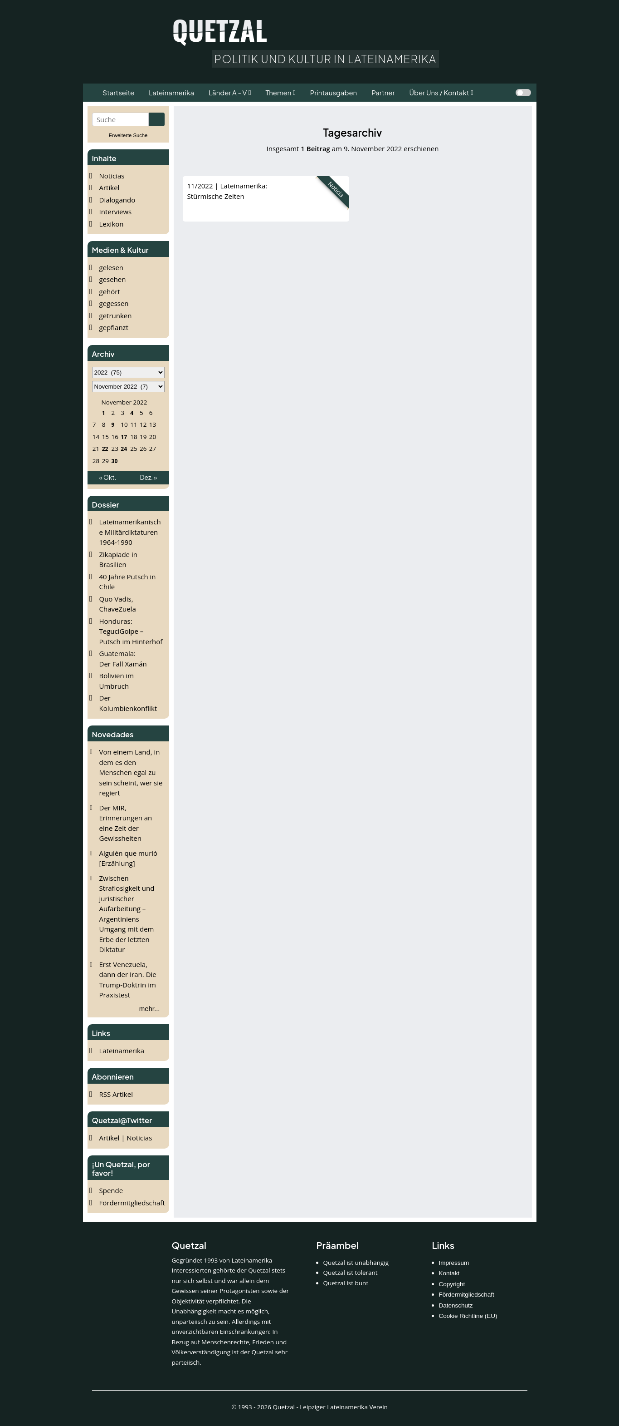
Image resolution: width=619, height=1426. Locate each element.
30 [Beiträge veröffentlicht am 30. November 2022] (114, 460)
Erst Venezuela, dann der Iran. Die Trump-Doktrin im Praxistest (127, 980)
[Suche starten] (157, 119)
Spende (111, 1190)
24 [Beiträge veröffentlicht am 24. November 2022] (124, 448)
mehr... (149, 1008)
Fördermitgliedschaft (132, 1202)
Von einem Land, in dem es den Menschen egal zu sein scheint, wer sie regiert (131, 772)
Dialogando (117, 199)
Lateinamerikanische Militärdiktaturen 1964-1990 (130, 532)
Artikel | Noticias (125, 1137)
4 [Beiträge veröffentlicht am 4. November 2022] (131, 412)
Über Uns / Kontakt (439, 92)
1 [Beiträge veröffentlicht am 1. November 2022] (103, 412)
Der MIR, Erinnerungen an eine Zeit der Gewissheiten (125, 823)
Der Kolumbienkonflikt (128, 703)
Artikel (109, 187)
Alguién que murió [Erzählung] (128, 858)
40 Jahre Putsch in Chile (127, 582)
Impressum (454, 1262)
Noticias (112, 175)
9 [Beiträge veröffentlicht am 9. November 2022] (112, 424)
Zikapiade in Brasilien (118, 559)
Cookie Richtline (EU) (468, 1316)
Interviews (115, 211)
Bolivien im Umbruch (116, 681)
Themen (278, 92)
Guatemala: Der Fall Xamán (123, 658)
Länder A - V (228, 92)
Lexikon (111, 223)
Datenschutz (456, 1305)
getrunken (115, 315)
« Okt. (108, 477)
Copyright (452, 1284)
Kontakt (449, 1273)
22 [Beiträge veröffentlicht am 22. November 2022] (105, 448)
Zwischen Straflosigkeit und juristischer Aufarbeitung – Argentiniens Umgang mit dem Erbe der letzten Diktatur (127, 913)
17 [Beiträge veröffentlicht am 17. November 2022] (124, 436)
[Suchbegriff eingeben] (120, 119)
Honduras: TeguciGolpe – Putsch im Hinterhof (131, 631)
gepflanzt (114, 327)
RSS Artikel (116, 1094)
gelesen (111, 267)
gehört (109, 291)
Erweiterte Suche (128, 135)
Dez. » (148, 477)
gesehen (112, 279)
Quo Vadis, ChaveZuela (117, 604)
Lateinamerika (122, 1050)
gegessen (114, 303)
